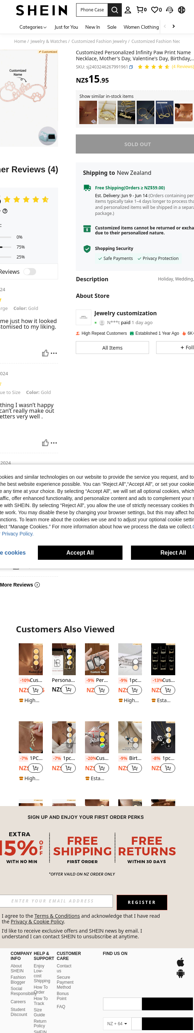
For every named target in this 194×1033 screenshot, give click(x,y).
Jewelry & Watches (49, 41)
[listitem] (88, 112)
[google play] (126, 965)
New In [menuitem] (92, 27)
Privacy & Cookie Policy (37, 921)
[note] (31, 700)
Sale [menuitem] (111, 27)
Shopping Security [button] (114, 248)
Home (20, 41)
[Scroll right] (173, 27)
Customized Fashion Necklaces (162, 41)
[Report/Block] (54, 353)
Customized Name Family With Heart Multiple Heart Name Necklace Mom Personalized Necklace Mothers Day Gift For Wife (31, 680)
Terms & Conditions (57, 915)
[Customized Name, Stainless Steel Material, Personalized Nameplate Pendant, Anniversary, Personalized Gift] (88, 112)
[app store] (113, 965)
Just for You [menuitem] (66, 27)
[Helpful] (45, 353)
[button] (92, 10)
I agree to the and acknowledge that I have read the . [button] (81, 918)
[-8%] (156, 758)
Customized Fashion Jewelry (99, 41)
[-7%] (23, 758)
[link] (141, 9)
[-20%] (90, 758)
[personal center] (128, 10)
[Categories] (33, 27)
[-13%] (156, 680)
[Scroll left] (164, 27)
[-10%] (23, 680)
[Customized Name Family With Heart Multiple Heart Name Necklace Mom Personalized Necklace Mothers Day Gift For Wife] (31, 659)
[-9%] (90, 680)
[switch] (29, 271)
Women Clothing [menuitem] (141, 27)
